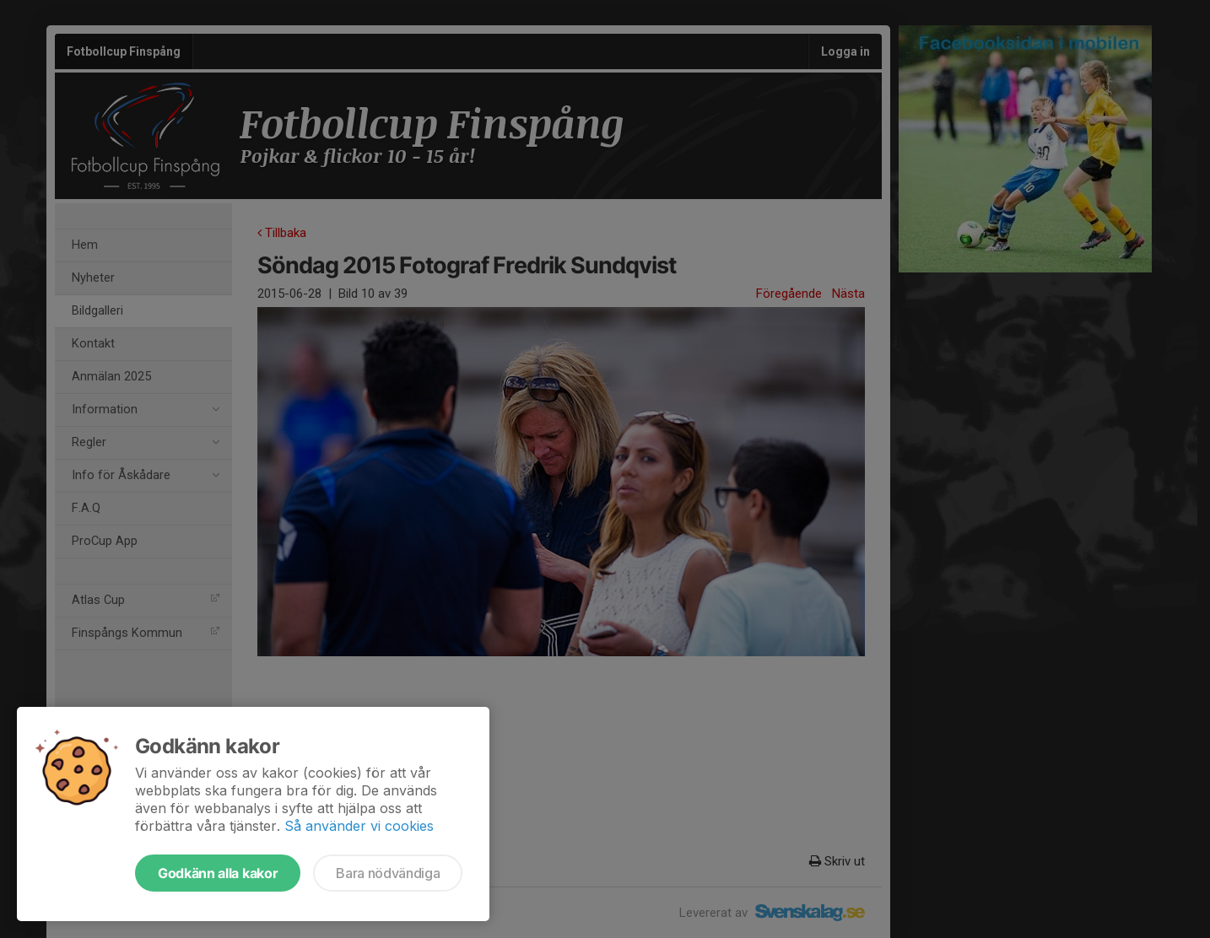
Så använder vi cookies (359, 825)
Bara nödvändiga (388, 873)
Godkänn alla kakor (218, 873)
